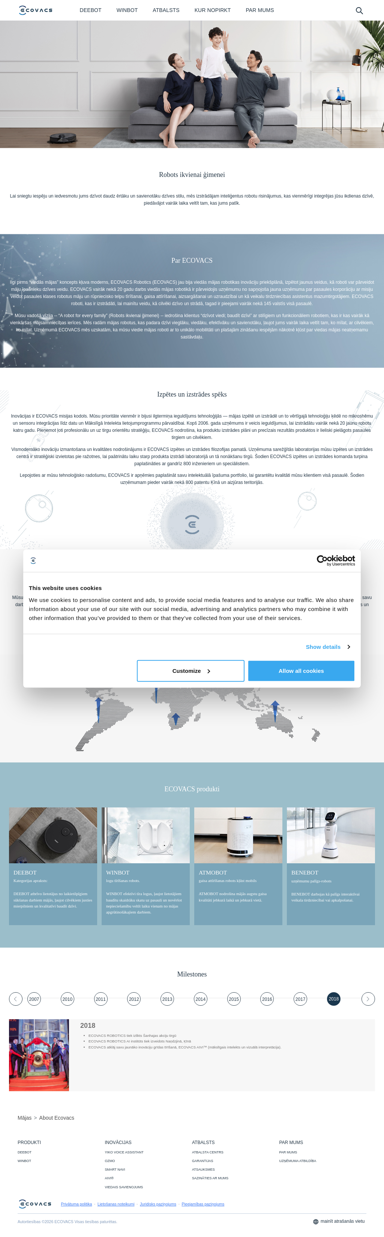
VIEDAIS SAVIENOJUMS (124, 1187)
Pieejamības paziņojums (203, 1204)
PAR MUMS (288, 1152)
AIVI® (109, 1178)
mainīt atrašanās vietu (338, 1222)
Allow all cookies (301, 670)
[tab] (34, 999)
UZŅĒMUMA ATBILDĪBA (297, 1161)
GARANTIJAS (202, 1161)
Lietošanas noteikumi (116, 1204)
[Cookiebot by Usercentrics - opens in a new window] (322, 560)
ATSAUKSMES (203, 1169)
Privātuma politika (76, 1204)
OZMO (110, 1161)
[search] (359, 10)
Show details (323, 647)
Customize (191, 670)
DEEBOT (25, 1152)
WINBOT (24, 1161)
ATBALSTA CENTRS (208, 1152)
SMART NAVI (115, 1169)
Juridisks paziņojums (158, 1204)
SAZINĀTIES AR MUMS (210, 1178)
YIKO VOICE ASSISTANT (124, 1152)
